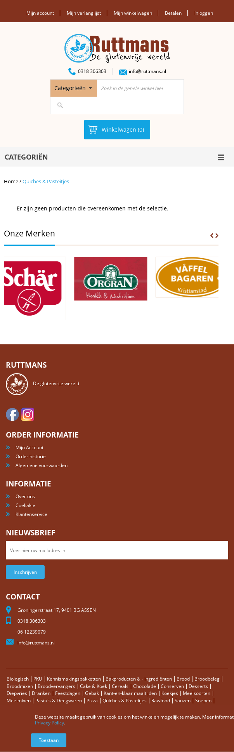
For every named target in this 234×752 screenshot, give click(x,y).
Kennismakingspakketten (74, 679)
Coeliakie (25, 505)
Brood (183, 679)
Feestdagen (67, 693)
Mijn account (40, 13)
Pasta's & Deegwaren (58, 700)
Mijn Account (29, 447)
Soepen (203, 700)
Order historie (31, 456)
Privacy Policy (49, 722)
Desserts (198, 686)
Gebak (92, 693)
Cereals (120, 686)
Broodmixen (20, 686)
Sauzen (183, 700)
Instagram (27, 414)
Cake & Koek (93, 686)
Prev (211, 235)
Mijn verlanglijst (84, 13)
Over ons (25, 496)
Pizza (92, 700)
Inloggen (203, 13)
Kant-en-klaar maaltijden (130, 693)
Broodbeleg (207, 679)
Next (216, 235)
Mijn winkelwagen (133, 13)
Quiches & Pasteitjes (124, 700)
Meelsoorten (196, 693)
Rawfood (160, 700)
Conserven (172, 686)
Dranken (41, 693)
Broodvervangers (56, 686)
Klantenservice (31, 514)
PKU (37, 679)
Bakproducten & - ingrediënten (139, 679)
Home (11, 181)
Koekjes (169, 693)
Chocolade (144, 686)
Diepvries (17, 693)
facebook (12, 414)
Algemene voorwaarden (42, 465)
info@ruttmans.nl (147, 71)
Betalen (173, 13)
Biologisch (18, 679)
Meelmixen (19, 700)
